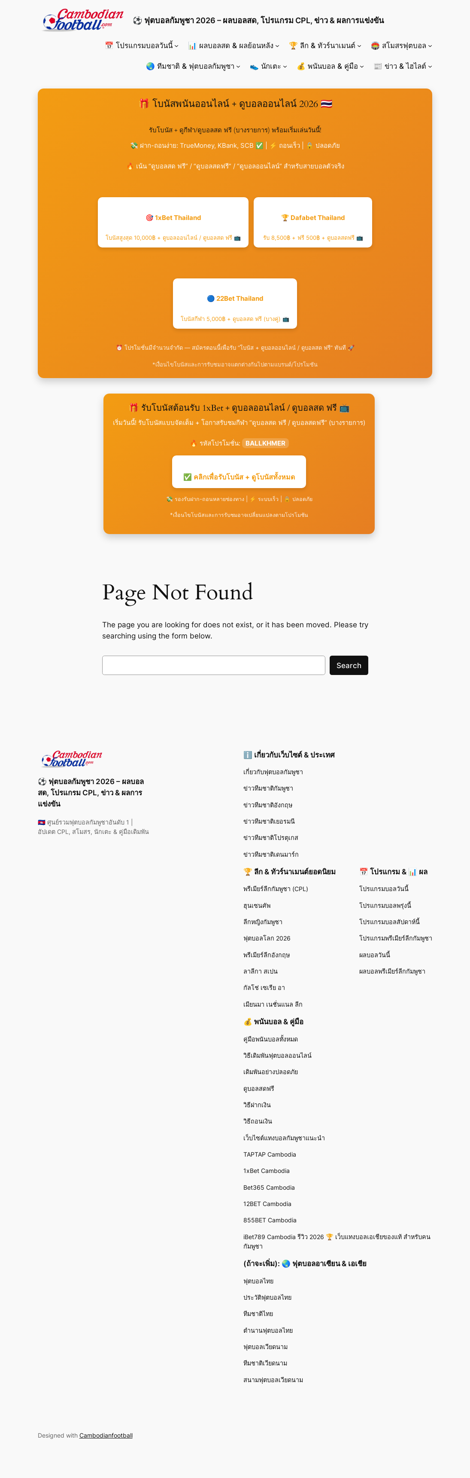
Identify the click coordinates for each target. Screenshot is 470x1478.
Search (349, 665)
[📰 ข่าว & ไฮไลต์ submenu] (430, 66)
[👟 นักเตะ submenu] (285, 66)
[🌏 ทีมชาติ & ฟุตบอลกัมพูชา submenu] (238, 66)
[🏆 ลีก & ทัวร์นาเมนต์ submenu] (359, 45)
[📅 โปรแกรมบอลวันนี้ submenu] (176, 45)
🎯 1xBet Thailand (173, 227)
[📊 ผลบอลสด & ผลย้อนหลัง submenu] (277, 45)
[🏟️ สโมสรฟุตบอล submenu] (430, 45)
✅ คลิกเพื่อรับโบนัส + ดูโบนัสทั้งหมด (239, 477)
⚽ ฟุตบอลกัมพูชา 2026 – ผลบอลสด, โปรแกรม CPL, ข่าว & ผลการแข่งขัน (258, 20)
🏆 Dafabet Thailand (313, 227)
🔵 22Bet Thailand (235, 308)
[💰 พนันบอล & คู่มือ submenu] (362, 66)
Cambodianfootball (106, 1435)
